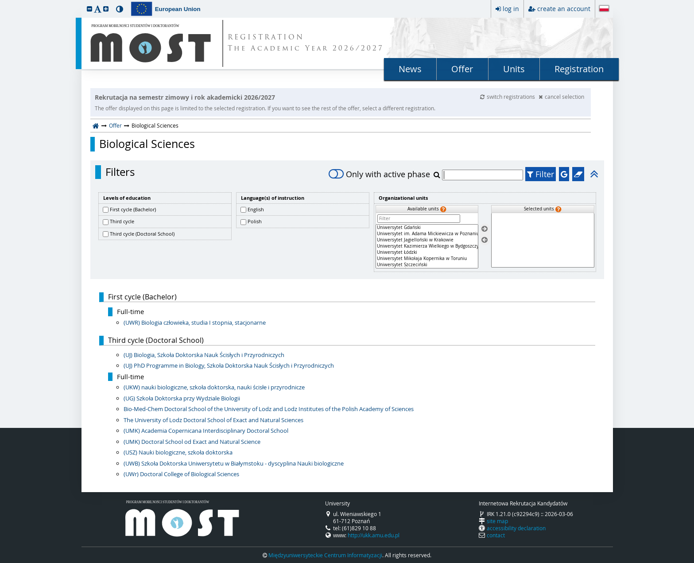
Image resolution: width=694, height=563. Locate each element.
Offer (462, 69)
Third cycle (122, 221)
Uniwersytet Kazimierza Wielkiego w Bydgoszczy (427, 246)
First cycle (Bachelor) (133, 209)
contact (496, 535)
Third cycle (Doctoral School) (142, 233)
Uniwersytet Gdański (427, 228)
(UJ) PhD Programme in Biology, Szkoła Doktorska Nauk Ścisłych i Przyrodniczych (229, 365)
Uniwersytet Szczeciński (427, 265)
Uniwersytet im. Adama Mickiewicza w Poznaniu (427, 234)
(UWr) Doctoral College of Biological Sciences (181, 474)
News (410, 69)
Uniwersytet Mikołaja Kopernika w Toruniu (427, 259)
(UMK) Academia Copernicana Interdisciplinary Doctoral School (206, 431)
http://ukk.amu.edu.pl (373, 535)
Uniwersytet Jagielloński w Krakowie (427, 240)
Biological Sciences (147, 144)
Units (514, 69)
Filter (540, 174)
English (256, 209)
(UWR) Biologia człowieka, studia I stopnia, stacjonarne (195, 322)
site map (497, 520)
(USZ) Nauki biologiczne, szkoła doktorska (178, 452)
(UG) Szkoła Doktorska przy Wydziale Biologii (182, 398)
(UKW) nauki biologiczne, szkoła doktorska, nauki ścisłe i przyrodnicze (214, 387)
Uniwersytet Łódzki (427, 252)
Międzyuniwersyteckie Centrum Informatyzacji (325, 555)
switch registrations (508, 96)
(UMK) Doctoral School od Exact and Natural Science (192, 442)
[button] (89, 8)
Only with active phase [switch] (379, 174)
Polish (255, 221)
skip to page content (2, 2)
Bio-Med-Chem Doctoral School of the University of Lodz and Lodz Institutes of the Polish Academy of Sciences (269, 409)
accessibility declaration (516, 528)
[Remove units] (484, 240)
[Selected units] (542, 240)
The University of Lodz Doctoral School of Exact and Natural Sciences (213, 420)
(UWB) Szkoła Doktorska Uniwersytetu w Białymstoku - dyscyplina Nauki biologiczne (234, 463)
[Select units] (484, 229)
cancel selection (561, 96)
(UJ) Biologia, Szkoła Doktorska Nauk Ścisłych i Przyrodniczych (204, 355)
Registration (579, 69)
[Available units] (427, 246)
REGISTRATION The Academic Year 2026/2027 (306, 43)
